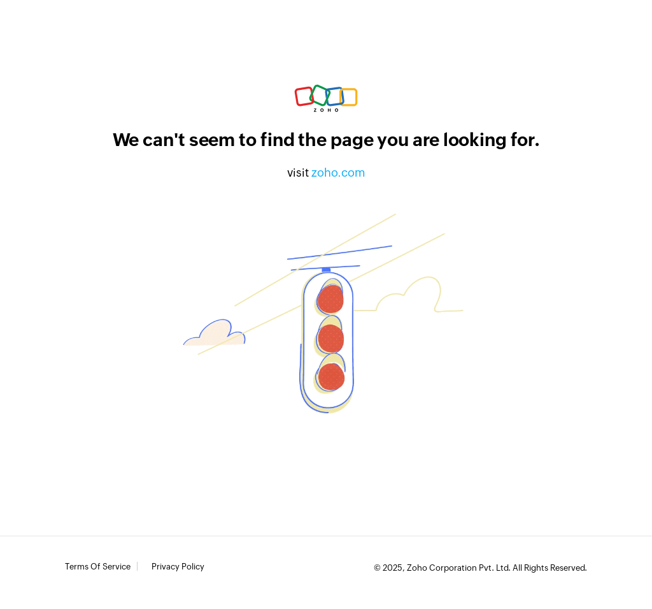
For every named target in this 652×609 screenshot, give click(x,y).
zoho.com (338, 172)
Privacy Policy (178, 567)
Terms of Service (98, 567)
